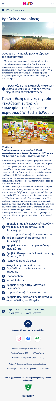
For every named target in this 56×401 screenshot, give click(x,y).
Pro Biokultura (15, 280)
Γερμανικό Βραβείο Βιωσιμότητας (26, 292)
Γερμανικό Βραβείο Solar (21, 260)
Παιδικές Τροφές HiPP (19, 353)
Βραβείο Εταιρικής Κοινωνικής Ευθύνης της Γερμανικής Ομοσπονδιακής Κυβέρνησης (29, 227)
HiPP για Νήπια (38, 353)
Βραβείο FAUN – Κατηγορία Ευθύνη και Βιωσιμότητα (29, 247)
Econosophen (14, 276)
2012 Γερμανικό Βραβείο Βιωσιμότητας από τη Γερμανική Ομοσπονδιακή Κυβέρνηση (29, 238)
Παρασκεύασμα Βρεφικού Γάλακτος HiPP (27, 348)
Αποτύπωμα (11, 368)
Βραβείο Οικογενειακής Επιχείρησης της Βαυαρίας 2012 (30, 255)
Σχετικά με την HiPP (28, 368)
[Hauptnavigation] (3, 3)
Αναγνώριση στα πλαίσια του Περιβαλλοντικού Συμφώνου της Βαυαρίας (25, 268)
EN (52, 3)
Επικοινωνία (44, 368)
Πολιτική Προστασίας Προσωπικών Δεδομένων (27, 364)
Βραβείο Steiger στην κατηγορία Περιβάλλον (25, 286)
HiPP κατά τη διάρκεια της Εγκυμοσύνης (28, 357)
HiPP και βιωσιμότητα (15, 10)
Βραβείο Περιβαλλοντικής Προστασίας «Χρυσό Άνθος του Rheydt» (29, 298)
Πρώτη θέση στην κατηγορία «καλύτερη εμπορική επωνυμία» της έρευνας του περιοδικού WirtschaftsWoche (30, 89)
